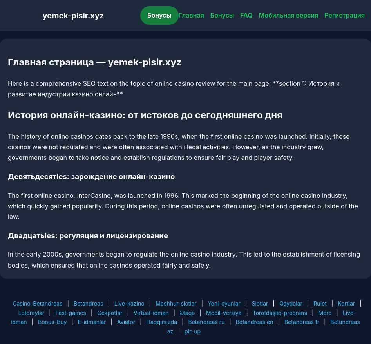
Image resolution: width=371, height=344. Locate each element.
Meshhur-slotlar (176, 303)
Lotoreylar (31, 313)
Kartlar (346, 303)
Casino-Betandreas (37, 303)
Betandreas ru (206, 322)
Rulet (319, 303)
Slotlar (260, 303)
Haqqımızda (162, 322)
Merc (324, 313)
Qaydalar (290, 303)
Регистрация (344, 15)
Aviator (126, 322)
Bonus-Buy (52, 322)
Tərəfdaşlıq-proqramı (280, 313)
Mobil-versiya (223, 313)
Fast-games (71, 313)
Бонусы (159, 15)
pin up (193, 331)
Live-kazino (129, 303)
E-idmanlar (92, 322)
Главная (191, 15)
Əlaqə (187, 313)
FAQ (246, 15)
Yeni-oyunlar (224, 303)
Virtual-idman (151, 313)
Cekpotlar (109, 313)
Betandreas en (254, 322)
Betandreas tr (301, 322)
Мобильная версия (289, 15)
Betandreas (88, 303)
